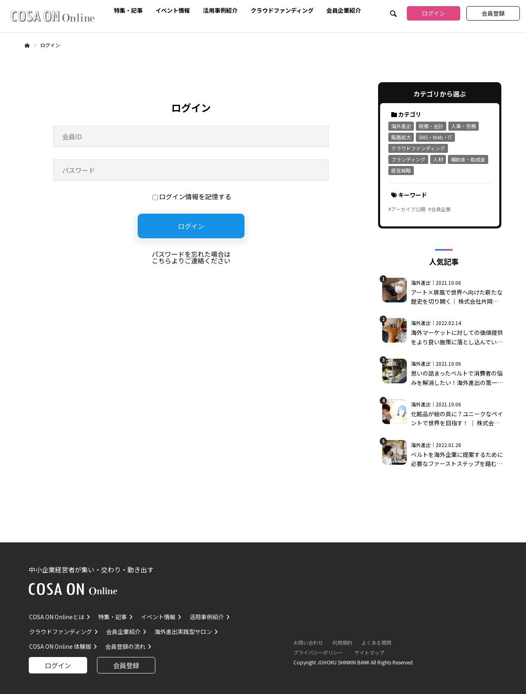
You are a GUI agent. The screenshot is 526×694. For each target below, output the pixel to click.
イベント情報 (172, 9)
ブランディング (408, 159)
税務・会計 (431, 125)
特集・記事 (128, 9)
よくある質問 (376, 642)
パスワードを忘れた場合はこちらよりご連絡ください (191, 257)
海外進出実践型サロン (183, 631)
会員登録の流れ (125, 646)
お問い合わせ (308, 642)
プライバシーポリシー (318, 652)
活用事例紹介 (220, 9)
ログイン (433, 13)
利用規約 (342, 642)
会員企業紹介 (343, 9)
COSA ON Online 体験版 (60, 646)
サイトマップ (369, 652)
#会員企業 (439, 208)
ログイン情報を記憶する (191, 196)
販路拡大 (401, 137)
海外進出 (401, 125)
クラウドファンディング (282, 9)
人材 (438, 159)
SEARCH (392, 14)
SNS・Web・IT (435, 137)
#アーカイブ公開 (406, 208)
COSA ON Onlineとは (56, 617)
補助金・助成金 (468, 159)
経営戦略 (401, 170)
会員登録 (493, 13)
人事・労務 (463, 125)
